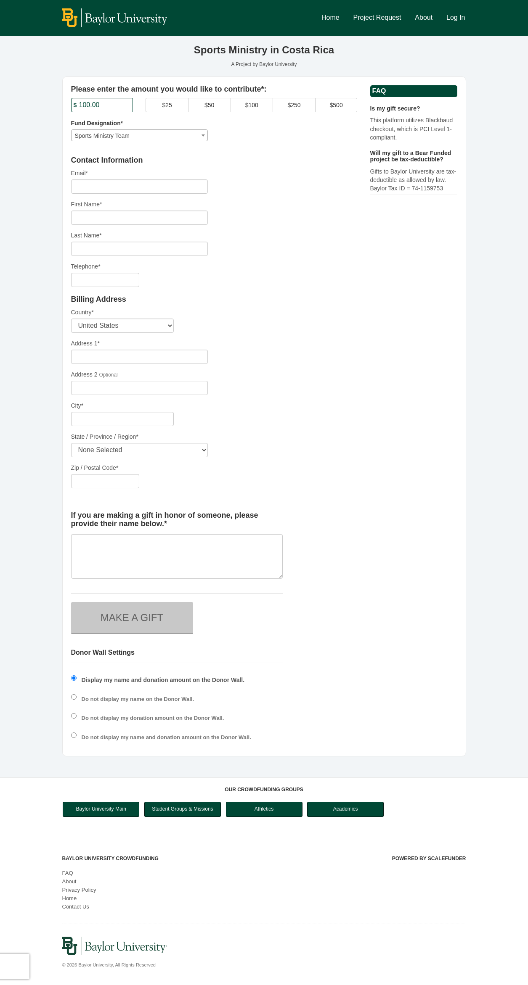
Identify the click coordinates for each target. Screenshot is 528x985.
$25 (167, 105)
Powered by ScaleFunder (429, 858)
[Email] (139, 186)
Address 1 (85, 343)
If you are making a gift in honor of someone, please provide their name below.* (164, 519)
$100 (251, 105)
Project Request (377, 17)
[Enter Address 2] (139, 388)
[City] (122, 419)
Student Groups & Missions (182, 809)
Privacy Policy (79, 890)
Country (82, 312)
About (423, 17)
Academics (345, 809)
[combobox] (139, 135)
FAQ (67, 873)
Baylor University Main (101, 809)
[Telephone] (105, 280)
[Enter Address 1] (139, 357)
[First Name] (139, 218)
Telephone (86, 266)
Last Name (86, 235)
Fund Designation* (97, 123)
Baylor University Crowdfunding (110, 858)
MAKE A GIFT (132, 617)
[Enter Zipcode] (105, 481)
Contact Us (75, 906)
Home (330, 17)
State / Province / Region (104, 436)
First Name (86, 204)
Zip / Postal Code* (95, 467)
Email (79, 173)
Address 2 (84, 374)
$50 (209, 105)
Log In (455, 17)
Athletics (264, 809)
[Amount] (102, 105)
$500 (336, 105)
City (77, 405)
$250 (293, 105)
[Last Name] (139, 249)
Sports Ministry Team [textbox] (102, 135)
